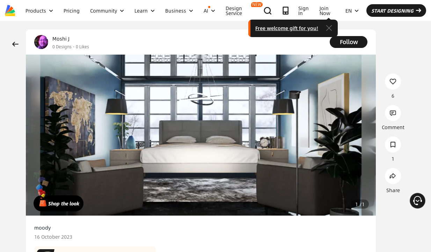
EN (352, 10)
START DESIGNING (396, 10)
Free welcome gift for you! (286, 27)
